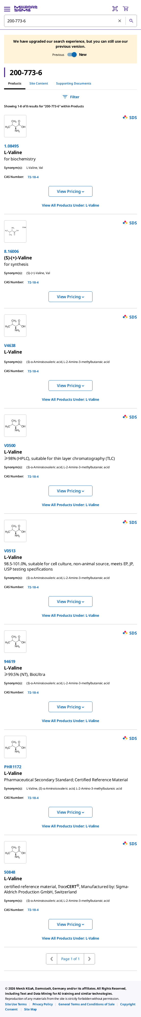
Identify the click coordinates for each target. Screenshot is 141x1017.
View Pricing (70, 191)
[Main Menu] (7, 8)
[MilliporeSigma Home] (25, 9)
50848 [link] (9, 872)
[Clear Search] (119, 21)
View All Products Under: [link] (70, 205)
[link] (19, 157)
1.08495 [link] (11, 146)
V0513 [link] (9, 551)
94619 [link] (9, 661)
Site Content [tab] (38, 83)
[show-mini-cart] (129, 8)
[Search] (131, 21)
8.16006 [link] (11, 251)
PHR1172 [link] (12, 767)
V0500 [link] (9, 445)
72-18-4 (33, 177)
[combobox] (70, 20)
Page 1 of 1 (70, 958)
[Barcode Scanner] (115, 9)
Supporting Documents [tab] (73, 83)
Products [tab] (14, 83)
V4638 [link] (9, 345)
